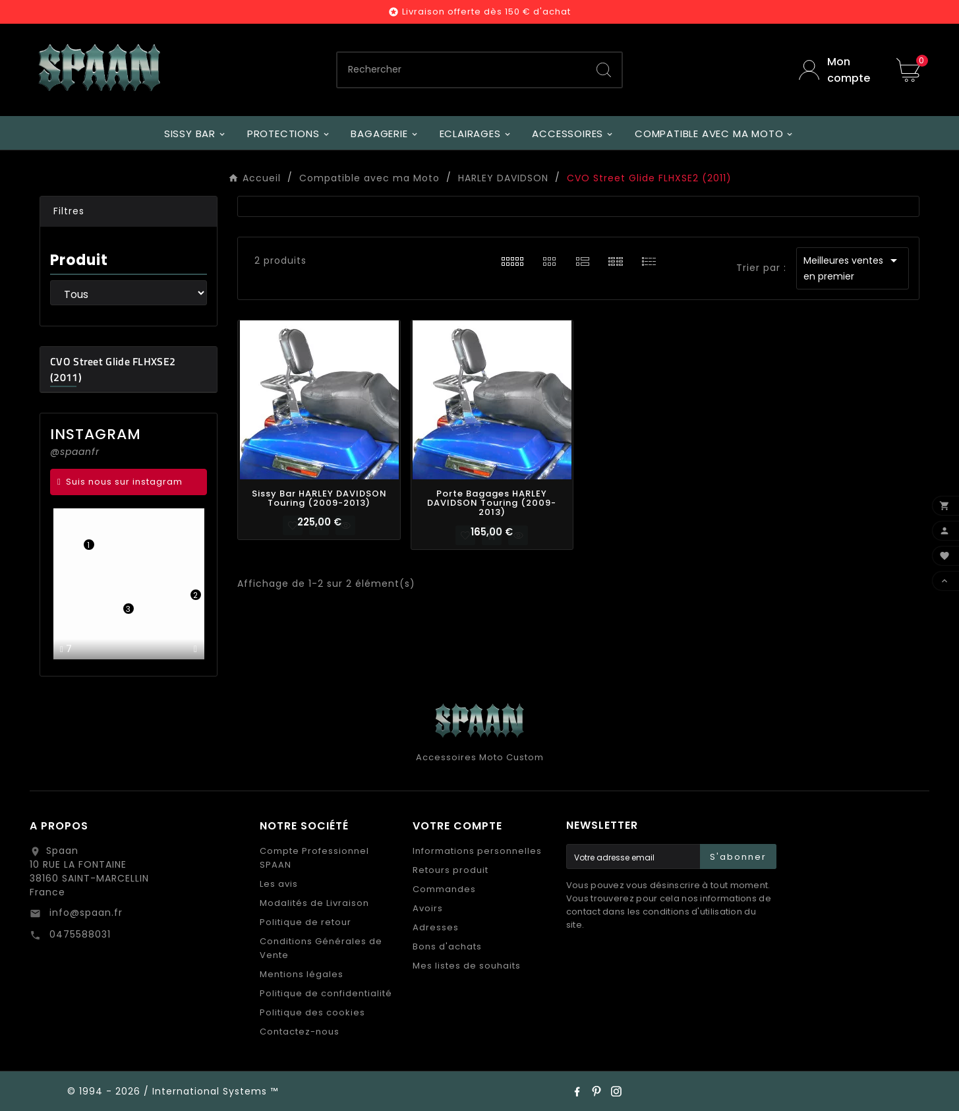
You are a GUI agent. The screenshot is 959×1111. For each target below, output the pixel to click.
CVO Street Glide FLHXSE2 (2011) (112, 369)
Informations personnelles (477, 851)
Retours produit (450, 870)
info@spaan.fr (84, 912)
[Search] (603, 70)
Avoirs (428, 908)
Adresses (436, 927)
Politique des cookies (312, 1012)
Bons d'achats (447, 946)
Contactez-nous (299, 1031)
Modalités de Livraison (314, 903)
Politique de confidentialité (326, 993)
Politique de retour (305, 922)
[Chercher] (461, 70)
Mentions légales (301, 974)
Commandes (444, 889)
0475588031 (78, 934)
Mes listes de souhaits (467, 965)
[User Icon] (838, 69)
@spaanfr (75, 451)
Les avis (279, 884)
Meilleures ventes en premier (852, 268)
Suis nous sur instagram (124, 481)
